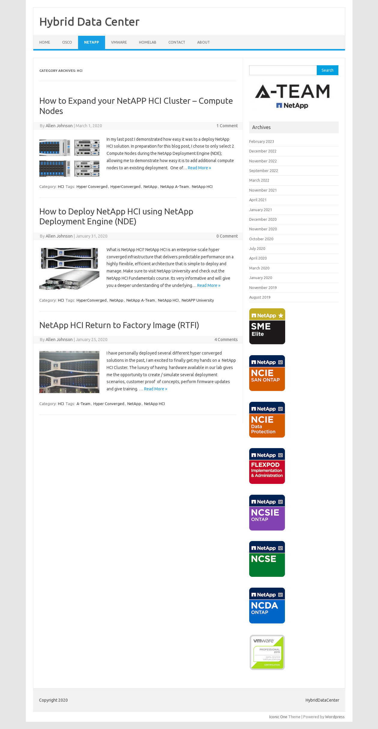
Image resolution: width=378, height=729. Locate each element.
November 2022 (263, 161)
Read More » (199, 167)
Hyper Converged (92, 186)
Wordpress (335, 717)
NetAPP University (198, 300)
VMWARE (119, 42)
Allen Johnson (59, 125)
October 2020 (261, 239)
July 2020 (257, 248)
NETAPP (91, 42)
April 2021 (258, 200)
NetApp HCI (202, 186)
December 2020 (263, 219)
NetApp (150, 186)
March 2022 (259, 180)
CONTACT (176, 42)
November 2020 (263, 229)
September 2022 (263, 170)
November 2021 (263, 190)
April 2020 (258, 258)
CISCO (67, 42)
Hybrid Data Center (89, 21)
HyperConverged (125, 186)
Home (44, 42)
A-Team (83, 403)
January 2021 (260, 210)
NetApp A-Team (174, 186)
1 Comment (227, 125)
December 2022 (263, 151)
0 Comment (227, 236)
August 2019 (260, 297)
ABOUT (203, 42)
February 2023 (261, 141)
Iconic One (278, 717)
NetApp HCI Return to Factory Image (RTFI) (119, 325)
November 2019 (263, 287)
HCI (61, 186)
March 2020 (259, 268)
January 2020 (260, 277)
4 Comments (226, 339)
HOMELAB (147, 42)
